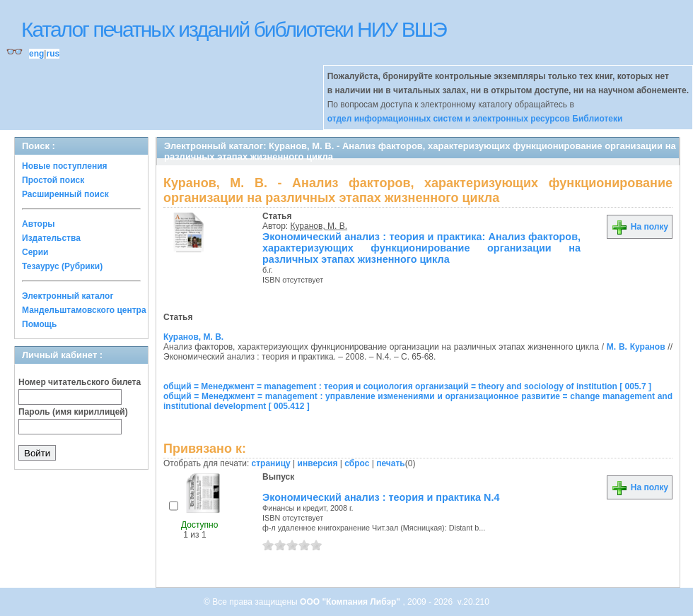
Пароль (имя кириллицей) (73, 412)
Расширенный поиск (65, 194)
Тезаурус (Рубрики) (62, 266)
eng (36, 54)
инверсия (318, 463)
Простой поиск (53, 180)
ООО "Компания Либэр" (351, 602)
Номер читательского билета (79, 382)
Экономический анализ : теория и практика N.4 (380, 497)
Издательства (51, 238)
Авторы (38, 224)
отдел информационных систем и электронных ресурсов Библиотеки (475, 119)
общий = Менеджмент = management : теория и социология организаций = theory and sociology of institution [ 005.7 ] (407, 386)
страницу (271, 463)
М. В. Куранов (636, 347)
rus (52, 54)
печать (390, 463)
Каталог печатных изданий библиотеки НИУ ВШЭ (233, 29)
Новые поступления (64, 166)
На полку (639, 227)
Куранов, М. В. (319, 226)
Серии (35, 252)
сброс (356, 463)
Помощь (39, 324)
